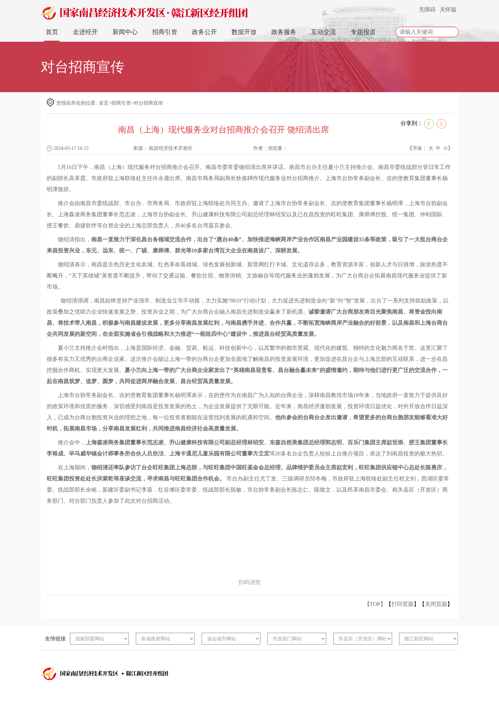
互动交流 (323, 32)
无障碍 (427, 10)
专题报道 (363, 32)
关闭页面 (436, 604)
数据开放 (244, 32)
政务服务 (283, 32)
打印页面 (402, 604)
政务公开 (204, 32)
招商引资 (164, 32)
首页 (52, 32)
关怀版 (448, 10)
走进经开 (85, 32)
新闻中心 (125, 32)
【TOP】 (375, 604)
